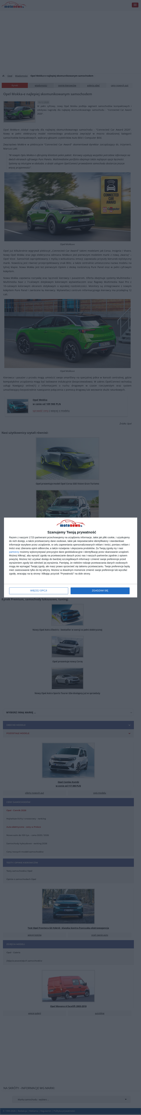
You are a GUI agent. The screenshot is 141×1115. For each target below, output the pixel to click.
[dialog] (70, 557)
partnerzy (14, 552)
